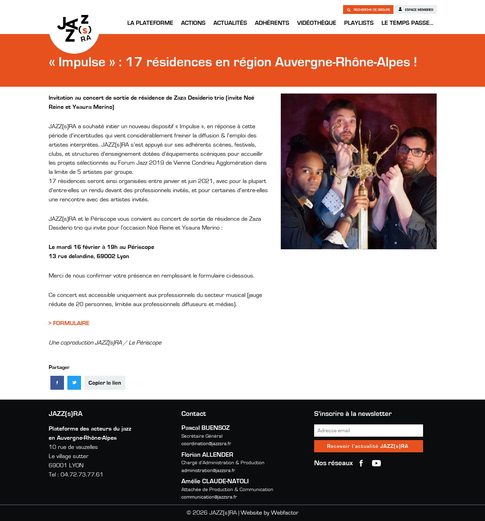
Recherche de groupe (368, 9)
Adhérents (272, 23)
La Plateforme (150, 23)
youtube (376, 463)
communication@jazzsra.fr (209, 497)
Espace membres (415, 9)
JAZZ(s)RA (74, 28)
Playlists (359, 23)
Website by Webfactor (269, 513)
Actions (193, 23)
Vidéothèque (316, 23)
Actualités (230, 23)
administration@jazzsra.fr (208, 470)
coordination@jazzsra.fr (206, 443)
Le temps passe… (407, 23)
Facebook (361, 463)
